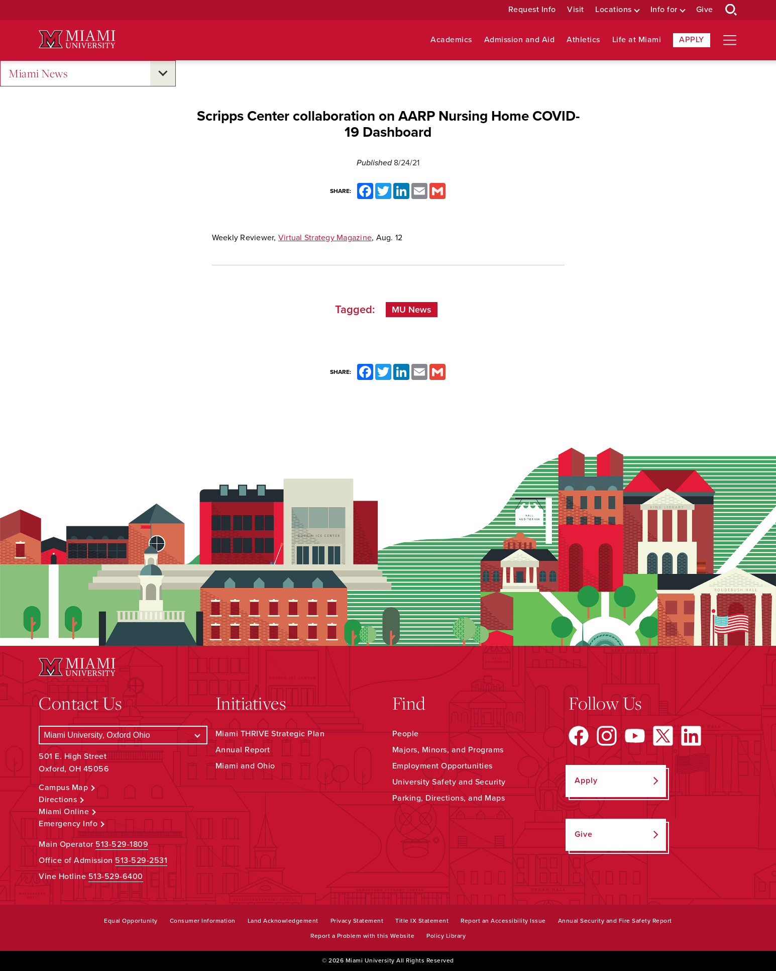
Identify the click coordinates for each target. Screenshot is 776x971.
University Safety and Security (449, 782)
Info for (664, 10)
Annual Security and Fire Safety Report (615, 920)
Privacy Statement (357, 920)
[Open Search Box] (731, 10)
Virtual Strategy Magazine (325, 238)
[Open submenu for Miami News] (162, 73)
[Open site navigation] (729, 40)
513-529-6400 (115, 876)
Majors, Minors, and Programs (448, 750)
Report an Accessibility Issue (503, 920)
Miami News (38, 73)
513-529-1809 (121, 844)
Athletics (583, 40)
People (405, 734)
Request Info (532, 10)
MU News (411, 309)
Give (704, 10)
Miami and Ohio (245, 766)
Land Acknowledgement (283, 920)
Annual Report (242, 750)
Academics (451, 40)
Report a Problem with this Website (362, 935)
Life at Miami (636, 40)
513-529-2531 (141, 860)
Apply (691, 40)
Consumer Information (203, 920)
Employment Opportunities (442, 766)
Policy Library (446, 935)
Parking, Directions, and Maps (448, 798)
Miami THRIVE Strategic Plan (270, 734)
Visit (575, 10)
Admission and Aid (519, 40)
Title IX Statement (422, 920)
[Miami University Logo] (77, 39)
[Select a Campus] (123, 735)
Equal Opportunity (131, 920)
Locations (613, 10)
